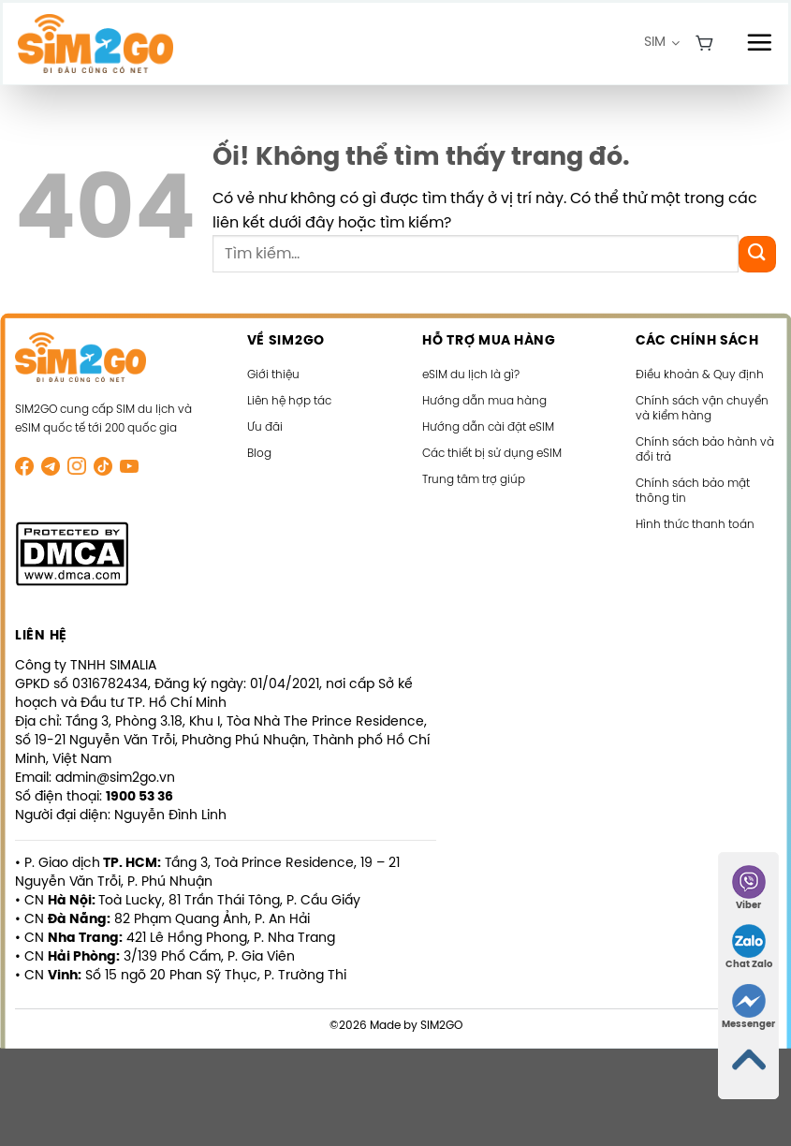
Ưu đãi (265, 427)
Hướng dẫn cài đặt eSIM (488, 427)
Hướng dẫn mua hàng (484, 401)
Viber (749, 888)
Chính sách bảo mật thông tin (693, 491)
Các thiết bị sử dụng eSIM (492, 454)
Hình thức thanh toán (695, 525)
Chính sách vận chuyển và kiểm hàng (702, 408)
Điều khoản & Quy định (700, 375)
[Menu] (759, 42)
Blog (259, 454)
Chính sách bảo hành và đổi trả (705, 449)
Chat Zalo (748, 947)
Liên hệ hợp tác (289, 401)
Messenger (748, 1007)
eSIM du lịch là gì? (471, 375)
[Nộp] (757, 254)
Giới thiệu (273, 375)
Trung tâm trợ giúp (473, 480)
